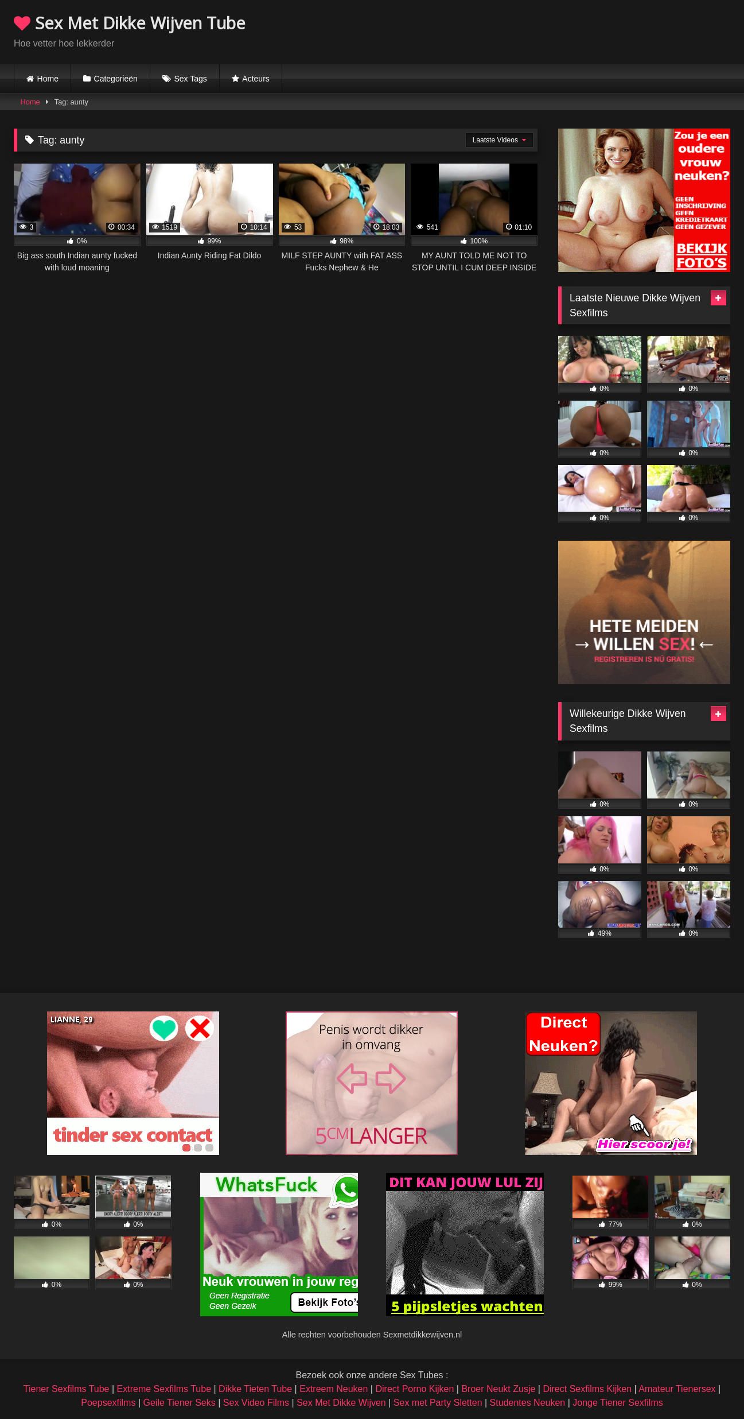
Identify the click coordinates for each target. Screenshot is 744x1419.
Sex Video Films (256, 1403)
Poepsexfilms (108, 1403)
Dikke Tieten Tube (255, 1389)
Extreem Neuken (333, 1389)
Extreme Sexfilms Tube (164, 1389)
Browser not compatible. (596, 30)
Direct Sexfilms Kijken (587, 1389)
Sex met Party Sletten (438, 1403)
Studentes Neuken (528, 1403)
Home (48, 78)
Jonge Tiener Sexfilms (617, 1403)
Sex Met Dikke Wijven (341, 1403)
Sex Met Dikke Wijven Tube (130, 22)
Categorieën (116, 78)
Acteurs (255, 78)
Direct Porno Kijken (414, 1389)
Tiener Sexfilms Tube (67, 1389)
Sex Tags (190, 78)
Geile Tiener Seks (179, 1403)
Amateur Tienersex (676, 1389)
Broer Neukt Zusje (498, 1389)
